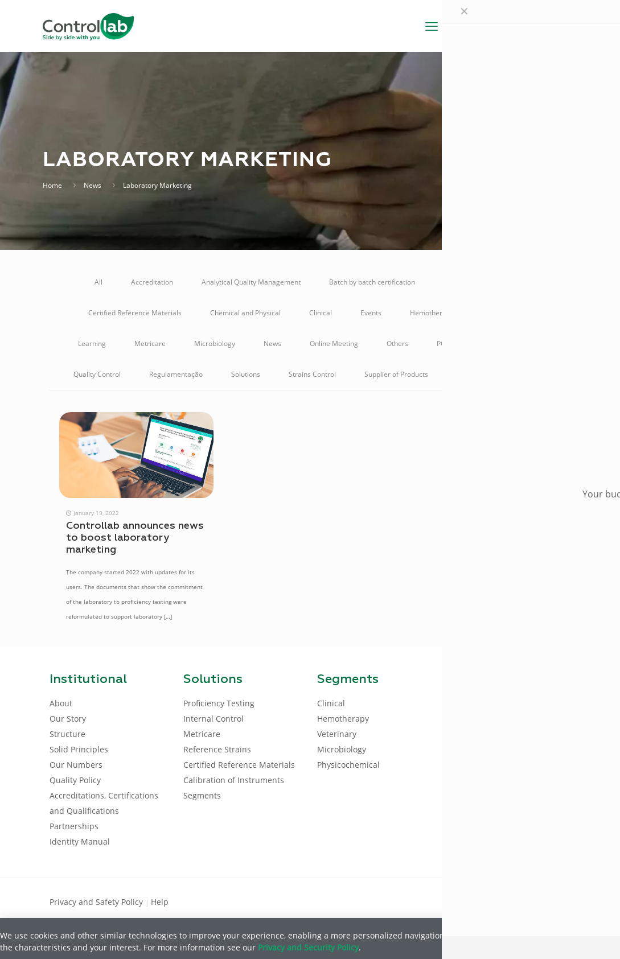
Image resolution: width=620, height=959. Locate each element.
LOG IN (546, 25)
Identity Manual (80, 841)
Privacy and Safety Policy (97, 901)
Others (397, 343)
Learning (92, 343)
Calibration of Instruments (485, 282)
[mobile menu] (431, 25)
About (61, 703)
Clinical (320, 313)
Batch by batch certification (372, 282)
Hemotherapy (432, 313)
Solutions (245, 374)
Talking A (471, 374)
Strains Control (312, 374)
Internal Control (507, 313)
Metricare (150, 343)
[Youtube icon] (534, 901)
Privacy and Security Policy (308, 947)
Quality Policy (75, 780)
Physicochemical (348, 764)
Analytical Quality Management (251, 282)
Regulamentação (176, 374)
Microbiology (214, 343)
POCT (445, 343)
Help (160, 901)
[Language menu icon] (498, 25)
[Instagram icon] (552, 901)
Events (370, 313)
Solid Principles (79, 749)
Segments (202, 795)
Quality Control (97, 374)
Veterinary (530, 374)
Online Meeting (334, 343)
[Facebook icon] (498, 901)
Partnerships (74, 826)
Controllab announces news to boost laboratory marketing (135, 538)
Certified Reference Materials (135, 313)
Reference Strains (217, 749)
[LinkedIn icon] (516, 901)
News (92, 185)
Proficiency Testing (513, 343)
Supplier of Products (396, 374)
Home (52, 185)
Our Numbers (76, 764)
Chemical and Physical (245, 313)
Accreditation (152, 282)
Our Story (68, 718)
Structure (67, 733)
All (98, 282)
